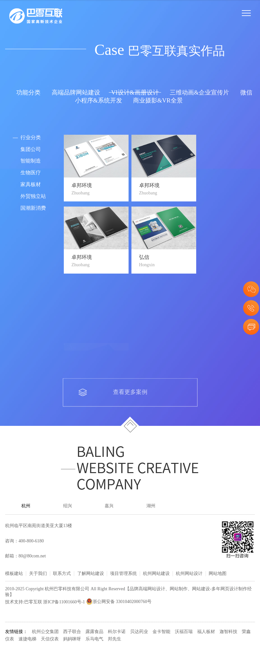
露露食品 (94, 632)
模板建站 (14, 573)
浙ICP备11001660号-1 (64, 602)
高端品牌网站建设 (76, 92)
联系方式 (62, 573)
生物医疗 (30, 173)
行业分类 (30, 137)
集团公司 (30, 149)
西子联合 (72, 632)
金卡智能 (161, 632)
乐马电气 (94, 639)
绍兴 (67, 506)
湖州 (150, 506)
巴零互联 (33, 602)
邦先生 (114, 639)
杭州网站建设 (156, 573)
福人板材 (206, 632)
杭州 (25, 506)
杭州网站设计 (189, 573)
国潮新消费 (33, 208)
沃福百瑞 (184, 632)
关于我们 (38, 573)
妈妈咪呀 (72, 639)
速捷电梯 (27, 639)
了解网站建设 (90, 573)
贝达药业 (139, 632)
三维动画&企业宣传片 (199, 92)
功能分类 (28, 92)
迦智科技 (228, 632)
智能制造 (30, 161)
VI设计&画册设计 (135, 92)
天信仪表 (50, 639)
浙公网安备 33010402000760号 (119, 602)
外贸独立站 (33, 196)
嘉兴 (109, 506)
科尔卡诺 (117, 632)
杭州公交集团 (45, 632)
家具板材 (30, 184)
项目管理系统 (123, 573)
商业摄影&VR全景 (158, 100)
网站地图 (218, 573)
